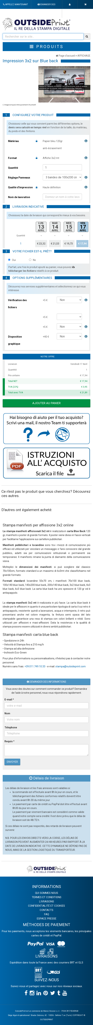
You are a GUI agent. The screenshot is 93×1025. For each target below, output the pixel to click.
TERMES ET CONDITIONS (46, 897)
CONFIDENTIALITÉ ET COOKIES (46, 905)
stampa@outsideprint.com (70, 666)
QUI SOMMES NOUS (46, 893)
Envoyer (12, 761)
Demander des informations (46, 681)
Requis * (9, 741)
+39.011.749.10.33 (35, 666)
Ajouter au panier (46, 403)
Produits (46, 46)
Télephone (10, 727)
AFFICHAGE (83, 55)
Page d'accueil (65, 55)
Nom (7, 713)
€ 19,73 (68, 243)
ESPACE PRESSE (46, 918)
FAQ (46, 914)
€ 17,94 (82, 243)
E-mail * (9, 699)
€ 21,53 (55, 243)
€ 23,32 (41, 243)
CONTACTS (46, 910)
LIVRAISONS (46, 901)
